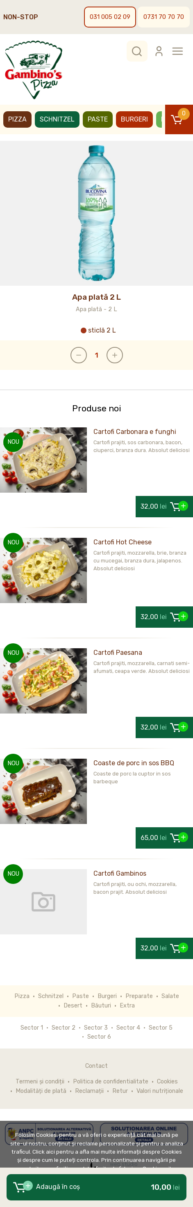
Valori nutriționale (159, 1091)
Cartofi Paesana (117, 652)
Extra (127, 1005)
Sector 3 (96, 1027)
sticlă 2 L (98, 330)
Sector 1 (31, 1027)
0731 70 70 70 (163, 17)
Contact (96, 1065)
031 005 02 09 (110, 17)
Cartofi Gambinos (119, 873)
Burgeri (134, 119)
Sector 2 (63, 1027)
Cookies (167, 1081)
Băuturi (101, 1005)
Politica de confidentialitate (110, 1081)
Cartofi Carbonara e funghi (134, 432)
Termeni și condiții (40, 1081)
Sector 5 (161, 1027)
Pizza (17, 119)
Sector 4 (128, 1027)
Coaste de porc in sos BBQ (133, 763)
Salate (170, 996)
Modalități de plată (41, 1091)
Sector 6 (99, 1036)
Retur (120, 1091)
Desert (73, 1005)
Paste (98, 119)
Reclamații (89, 1091)
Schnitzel (57, 119)
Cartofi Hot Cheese (122, 542)
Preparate (139, 996)
